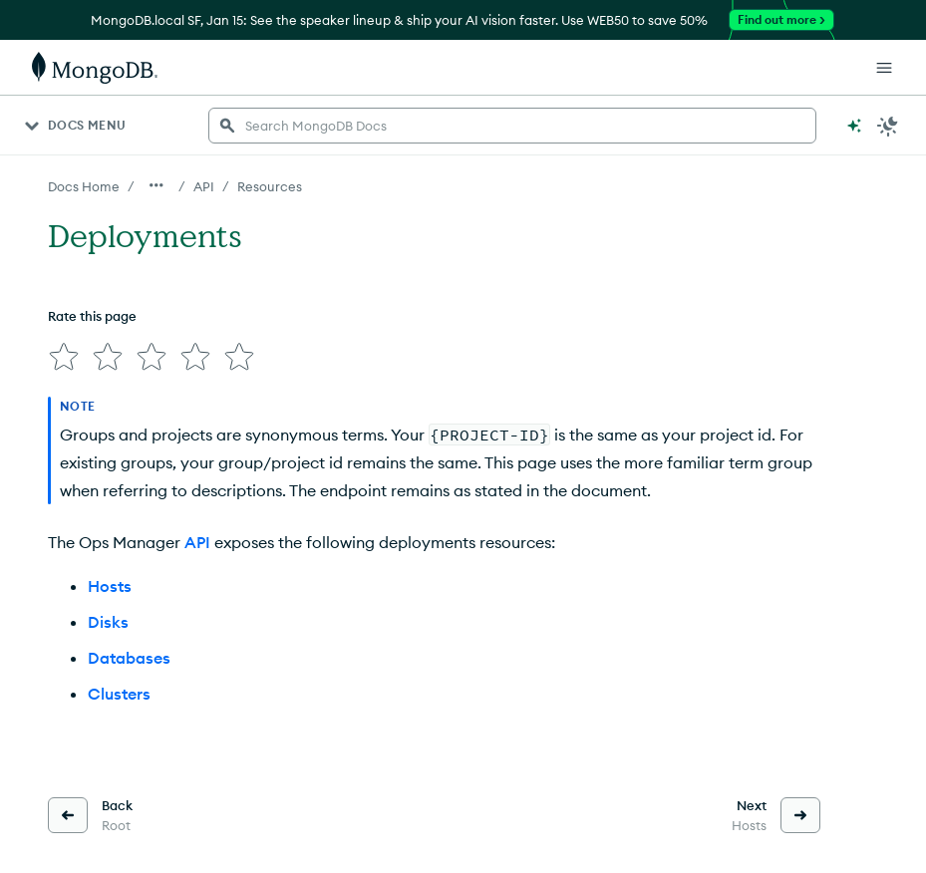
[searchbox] (512, 126)
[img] (64, 357)
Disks (108, 622)
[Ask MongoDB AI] (854, 126)
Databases (129, 658)
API (197, 542)
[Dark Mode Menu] (888, 126)
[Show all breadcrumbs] (156, 185)
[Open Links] (884, 68)
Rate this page (92, 316)
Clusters (119, 694)
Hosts (110, 586)
